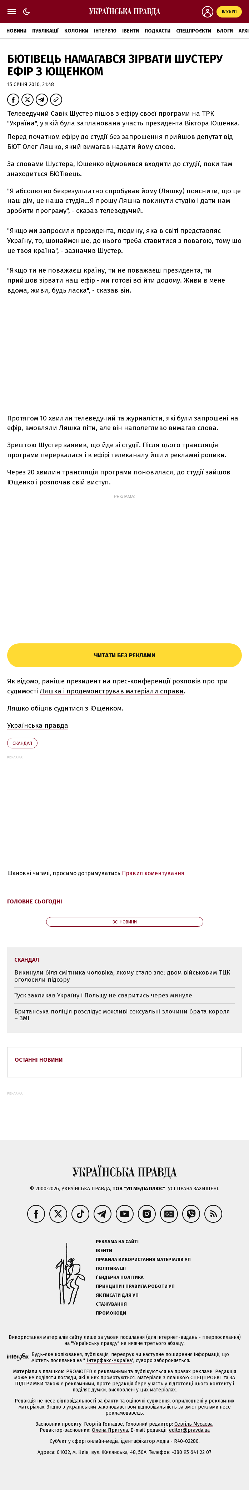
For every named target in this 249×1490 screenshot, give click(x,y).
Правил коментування (153, 873)
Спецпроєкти (193, 31)
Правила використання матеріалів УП (143, 1259)
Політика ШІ (111, 1268)
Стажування (111, 1304)
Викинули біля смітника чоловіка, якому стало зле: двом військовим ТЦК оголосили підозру (122, 976)
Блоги (225, 31)
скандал (22, 743)
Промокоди (111, 1313)
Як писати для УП (117, 1295)
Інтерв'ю (105, 31)
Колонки (76, 31)
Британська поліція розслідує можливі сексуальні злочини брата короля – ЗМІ (122, 1015)
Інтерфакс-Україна (109, 1360)
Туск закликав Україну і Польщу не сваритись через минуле (103, 995)
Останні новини (39, 1059)
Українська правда (37, 725)
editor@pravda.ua (189, 1430)
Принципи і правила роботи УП (135, 1286)
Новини (16, 31)
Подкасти (157, 31)
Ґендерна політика (120, 1277)
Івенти (130, 31)
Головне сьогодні (34, 901)
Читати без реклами (124, 655)
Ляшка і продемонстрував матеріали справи (112, 691)
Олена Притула (110, 1430)
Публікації (45, 31)
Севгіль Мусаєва (193, 1424)
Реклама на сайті (117, 1241)
